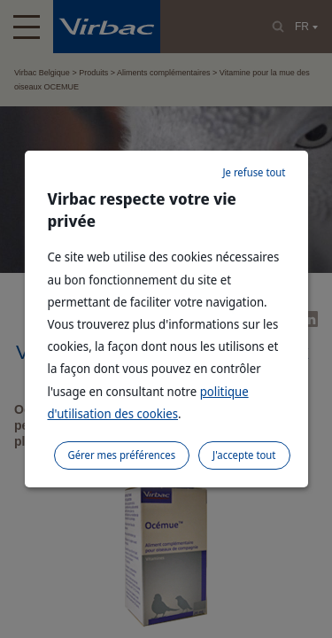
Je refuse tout (253, 172)
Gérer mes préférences (122, 455)
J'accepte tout (243, 455)
